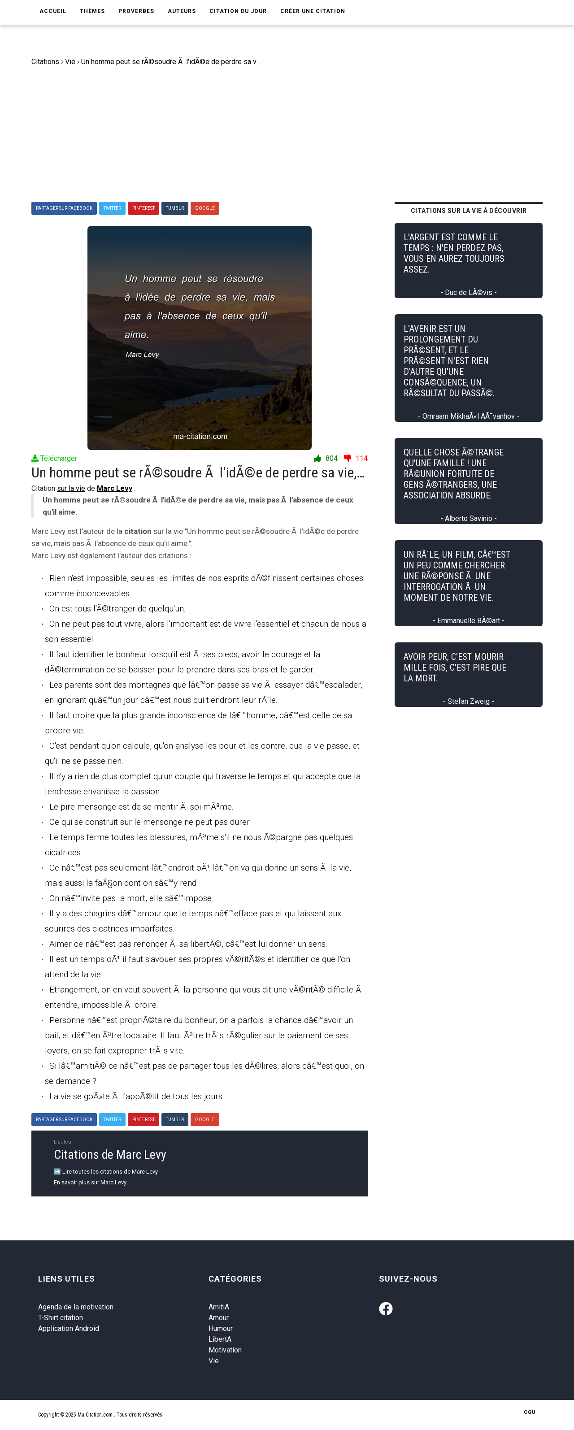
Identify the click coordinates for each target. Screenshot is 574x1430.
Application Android (68, 1328)
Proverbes (136, 11)
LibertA (220, 1339)
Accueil (52, 11)
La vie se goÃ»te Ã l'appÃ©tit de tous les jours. (136, 1096)
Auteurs (182, 11)
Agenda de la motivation (75, 1307)
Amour (219, 1317)
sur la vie (71, 488)
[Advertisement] (294, 134)
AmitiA (219, 1307)
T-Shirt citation (60, 1317)
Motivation (225, 1350)
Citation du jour (238, 11)
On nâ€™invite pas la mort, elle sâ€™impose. (131, 898)
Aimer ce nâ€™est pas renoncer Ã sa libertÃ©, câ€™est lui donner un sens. (188, 944)
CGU (530, 1412)
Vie (214, 1360)
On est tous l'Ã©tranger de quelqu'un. (117, 608)
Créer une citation (312, 11)
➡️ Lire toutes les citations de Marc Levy (106, 1171)
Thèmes (92, 11)
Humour (221, 1328)
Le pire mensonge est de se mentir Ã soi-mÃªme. (141, 807)
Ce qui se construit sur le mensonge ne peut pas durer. (150, 822)
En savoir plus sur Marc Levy (90, 1182)
